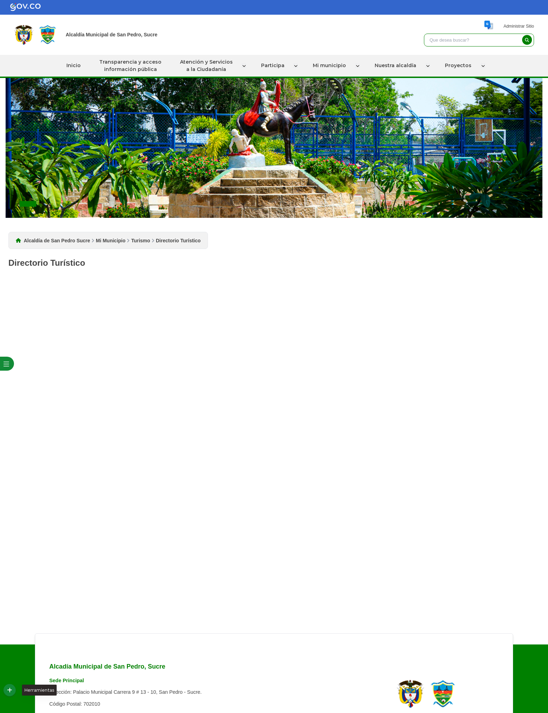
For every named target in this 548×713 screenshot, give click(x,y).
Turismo (140, 240)
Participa (274, 65)
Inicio (75, 65)
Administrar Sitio (519, 26)
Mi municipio (330, 65)
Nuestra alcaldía (396, 65)
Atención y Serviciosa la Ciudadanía (208, 65)
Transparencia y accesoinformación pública (132, 65)
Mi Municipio (110, 240)
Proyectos (458, 65)
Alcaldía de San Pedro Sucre (57, 240)
